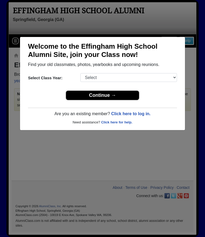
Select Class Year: (45, 78)
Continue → (102, 95)
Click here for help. (116, 122)
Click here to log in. (131, 113)
